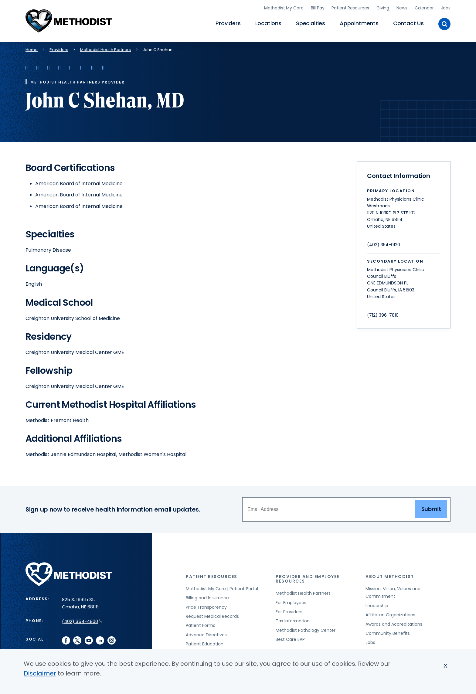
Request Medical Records (212, 615)
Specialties (310, 23)
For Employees (291, 602)
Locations (268, 23)
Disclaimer (40, 673)
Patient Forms (200, 625)
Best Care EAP (290, 638)
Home (31, 49)
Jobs (445, 8)
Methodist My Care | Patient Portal (222, 588)
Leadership (376, 605)
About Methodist (389, 576)
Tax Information (293, 620)
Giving (382, 8)
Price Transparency (206, 606)
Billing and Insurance (207, 597)
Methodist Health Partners (105, 49)
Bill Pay (318, 8)
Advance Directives (206, 634)
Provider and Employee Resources (307, 578)
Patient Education (204, 643)
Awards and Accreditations (393, 623)
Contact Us (408, 23)
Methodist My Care (284, 8)
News (401, 8)
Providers (228, 23)
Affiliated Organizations (390, 614)
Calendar (424, 8)
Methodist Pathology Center (305, 629)
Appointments (359, 23)
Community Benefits (387, 632)
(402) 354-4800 (82, 620)
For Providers (289, 611)
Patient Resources (350, 8)
